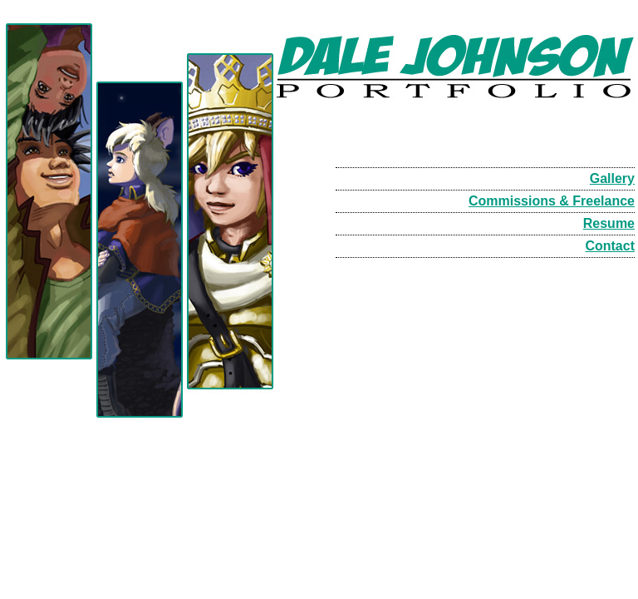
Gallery (612, 178)
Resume (609, 223)
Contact (610, 246)
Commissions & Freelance (552, 201)
